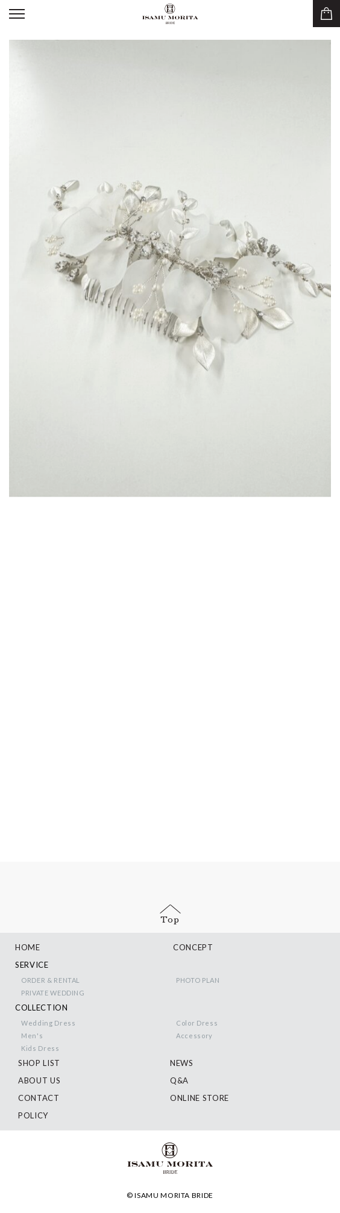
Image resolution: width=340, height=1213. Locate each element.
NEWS (182, 1063)
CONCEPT (193, 947)
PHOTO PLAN (198, 980)
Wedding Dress (48, 1023)
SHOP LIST (39, 1063)
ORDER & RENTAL (50, 980)
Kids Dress (40, 1048)
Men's (32, 1035)
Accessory (194, 1035)
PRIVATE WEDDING (53, 993)
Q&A (179, 1080)
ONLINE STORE (199, 1098)
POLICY (33, 1115)
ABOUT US (39, 1080)
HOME (27, 947)
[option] (170, 269)
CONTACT (39, 1098)
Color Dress (197, 1023)
